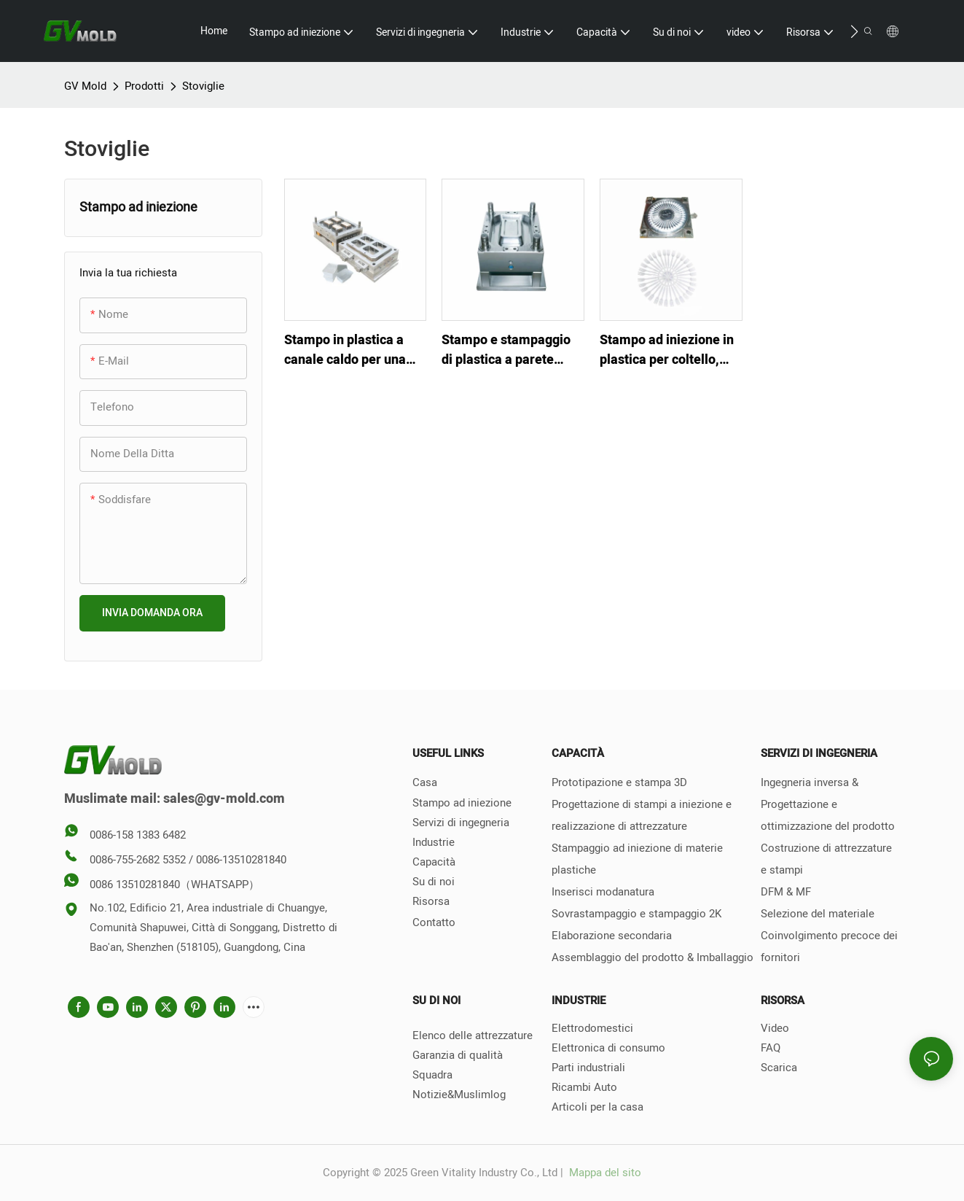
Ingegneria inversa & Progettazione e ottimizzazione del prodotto (828, 804)
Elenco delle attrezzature (472, 1035)
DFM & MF (786, 892)
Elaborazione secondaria (612, 936)
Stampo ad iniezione (462, 803)
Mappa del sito (603, 1173)
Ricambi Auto (584, 1087)
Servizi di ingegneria (460, 823)
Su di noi (433, 882)
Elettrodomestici (592, 1028)
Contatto (433, 922)
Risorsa (431, 901)
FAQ (770, 1048)
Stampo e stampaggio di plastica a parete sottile (506, 350)
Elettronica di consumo (608, 1048)
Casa (424, 782)
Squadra (432, 1075)
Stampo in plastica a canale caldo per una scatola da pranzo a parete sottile (345, 350)
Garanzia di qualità (457, 1055)
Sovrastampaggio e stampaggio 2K (636, 914)
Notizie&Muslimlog (459, 1095)
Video (775, 1028)
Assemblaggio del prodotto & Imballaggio (652, 957)
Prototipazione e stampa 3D (619, 782)
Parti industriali (588, 1068)
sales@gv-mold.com (224, 799)
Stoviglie (203, 86)
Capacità (433, 862)
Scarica (779, 1068)
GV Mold (85, 86)
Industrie (433, 842)
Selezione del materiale (817, 914)
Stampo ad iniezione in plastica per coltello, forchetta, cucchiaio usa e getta (670, 350)
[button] (854, 31)
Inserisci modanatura (603, 892)
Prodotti (144, 86)
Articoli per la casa (597, 1107)
